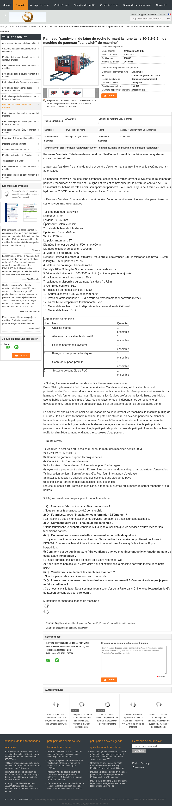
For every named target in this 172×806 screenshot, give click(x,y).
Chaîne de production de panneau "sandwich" (67, 628)
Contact (111, 95)
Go (168, 18)
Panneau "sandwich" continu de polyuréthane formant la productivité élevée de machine (107, 719)
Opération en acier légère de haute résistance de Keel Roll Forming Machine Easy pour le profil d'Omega (107, 765)
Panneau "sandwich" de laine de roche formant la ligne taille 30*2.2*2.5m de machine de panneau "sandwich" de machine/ (71, 103)
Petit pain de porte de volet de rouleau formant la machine (19, 97)
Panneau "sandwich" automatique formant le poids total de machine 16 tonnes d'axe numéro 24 (25, 194)
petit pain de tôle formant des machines (20, 43)
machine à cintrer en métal (14, 144)
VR (4, 15)
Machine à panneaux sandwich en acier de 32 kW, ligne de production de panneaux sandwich (56, 719)
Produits (20, 5)
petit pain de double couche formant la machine (19, 75)
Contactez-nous (109, 5)
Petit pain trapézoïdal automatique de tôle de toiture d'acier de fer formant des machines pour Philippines (23, 765)
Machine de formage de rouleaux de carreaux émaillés (18, 58)
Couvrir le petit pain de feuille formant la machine (19, 50)
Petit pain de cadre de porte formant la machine (19, 176)
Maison (7, 5)
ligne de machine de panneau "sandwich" (79, 623)
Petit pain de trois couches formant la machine (19, 167)
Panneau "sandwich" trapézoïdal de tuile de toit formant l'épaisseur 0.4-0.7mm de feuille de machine (133, 720)
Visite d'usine (61, 5)
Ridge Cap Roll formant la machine (18, 138)
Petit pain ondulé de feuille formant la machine (19, 66)
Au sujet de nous (39, 5)
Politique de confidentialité (16, 799)
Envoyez (139, 751)
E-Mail (135, 763)
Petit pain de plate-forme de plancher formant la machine (19, 122)
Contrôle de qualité (84, 5)
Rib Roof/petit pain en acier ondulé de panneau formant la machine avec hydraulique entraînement (64, 754)
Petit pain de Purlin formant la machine (20, 82)
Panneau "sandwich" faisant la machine (117, 623)
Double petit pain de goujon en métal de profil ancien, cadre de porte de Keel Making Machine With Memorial (108, 774)
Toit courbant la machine (13, 161)
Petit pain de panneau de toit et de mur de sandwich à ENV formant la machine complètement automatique (82, 722)
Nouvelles (161, 5)
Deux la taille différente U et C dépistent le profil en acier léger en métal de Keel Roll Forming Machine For (108, 783)
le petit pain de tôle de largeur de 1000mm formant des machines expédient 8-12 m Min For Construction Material (22, 787)
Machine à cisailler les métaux (16, 149)
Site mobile (138, 767)
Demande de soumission (137, 5)
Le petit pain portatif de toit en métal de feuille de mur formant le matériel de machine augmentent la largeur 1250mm (65, 764)
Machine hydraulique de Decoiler (17, 155)
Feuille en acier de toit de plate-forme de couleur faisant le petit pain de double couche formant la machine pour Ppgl (65, 786)
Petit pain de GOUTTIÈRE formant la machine (19, 131)
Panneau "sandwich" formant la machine (38, 26)
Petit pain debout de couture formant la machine (20, 114)
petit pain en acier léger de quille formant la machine (17, 89)
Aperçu (3, 26)
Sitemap (145, 763)
